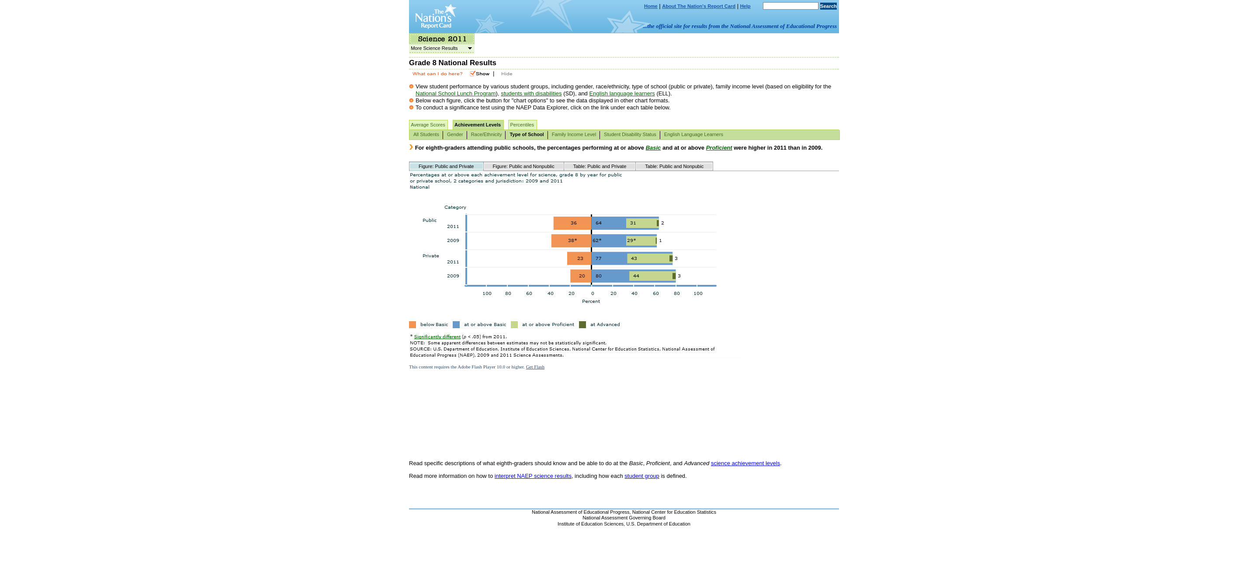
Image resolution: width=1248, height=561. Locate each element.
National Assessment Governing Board (624, 517)
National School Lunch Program (456, 93)
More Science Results (440, 48)
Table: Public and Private (600, 166)
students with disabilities (531, 93)
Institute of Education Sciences (591, 523)
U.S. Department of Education (658, 523)
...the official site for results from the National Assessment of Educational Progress (740, 26)
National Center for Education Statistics (674, 512)
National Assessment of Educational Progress (581, 512)
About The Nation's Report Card (698, 6)
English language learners (622, 93)
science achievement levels (745, 463)
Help (745, 6)
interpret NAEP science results (533, 476)
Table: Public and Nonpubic (674, 166)
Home (651, 6)
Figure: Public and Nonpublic (524, 166)
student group (641, 476)
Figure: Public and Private (446, 166)
